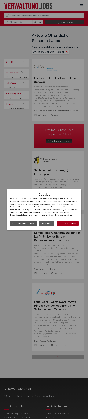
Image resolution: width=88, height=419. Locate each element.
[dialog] (44, 209)
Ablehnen (46, 223)
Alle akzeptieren (67, 223)
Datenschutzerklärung (63, 215)
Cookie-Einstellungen (23, 223)
